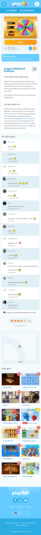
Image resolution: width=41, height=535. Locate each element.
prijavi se (23, 59)
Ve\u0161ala (12, 114)
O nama (28, 507)
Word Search (23, 123)
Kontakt (20, 507)
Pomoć (12, 507)
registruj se (27, 10)
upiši (29, 59)
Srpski (18, 513)
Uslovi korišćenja (22, 525)
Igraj (20, 42)
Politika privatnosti (12, 523)
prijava (12, 10)
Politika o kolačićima (28, 523)
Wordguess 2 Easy (24, 126)
